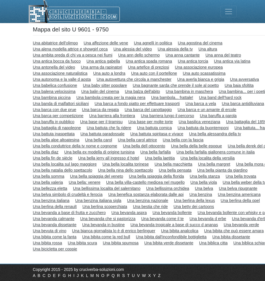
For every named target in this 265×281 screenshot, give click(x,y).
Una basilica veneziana (199, 121)
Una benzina (200, 194)
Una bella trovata (241, 176)
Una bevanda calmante (54, 218)
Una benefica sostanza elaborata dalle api (146, 194)
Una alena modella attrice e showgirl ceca (70, 49)
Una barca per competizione (58, 115)
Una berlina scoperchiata (104, 206)
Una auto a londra (109, 73)
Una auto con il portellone (154, 73)
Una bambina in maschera (189, 91)
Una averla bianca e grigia (200, 79)
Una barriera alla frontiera (112, 115)
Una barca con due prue (54, 109)
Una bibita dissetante (231, 237)
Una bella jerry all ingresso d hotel (108, 158)
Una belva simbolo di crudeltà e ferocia (68, 194)
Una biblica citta (213, 243)
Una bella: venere (85, 182)
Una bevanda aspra (129, 212)
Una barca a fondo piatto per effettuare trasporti (137, 103)
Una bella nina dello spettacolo (125, 170)
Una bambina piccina (52, 97)
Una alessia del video (133, 49)
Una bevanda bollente (172, 212)
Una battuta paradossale (102, 134)
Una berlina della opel (240, 200)
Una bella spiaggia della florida (156, 176)
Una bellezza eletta (50, 188)
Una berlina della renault (55, 206)
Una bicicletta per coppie (55, 249)
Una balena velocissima (54, 91)
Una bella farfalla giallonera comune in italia (216, 152)
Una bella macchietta (173, 164)
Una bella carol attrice (137, 140)
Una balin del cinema (100, 91)
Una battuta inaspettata (54, 134)
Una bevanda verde (241, 224)
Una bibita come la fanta (55, 237)
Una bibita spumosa (121, 243)
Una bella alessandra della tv (215, 134)
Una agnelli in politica (153, 43)
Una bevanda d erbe (208, 218)
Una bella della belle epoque (196, 146)
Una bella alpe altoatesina (56, 140)
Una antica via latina (232, 61)
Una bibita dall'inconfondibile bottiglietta (171, 237)
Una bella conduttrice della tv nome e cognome (75, 146)
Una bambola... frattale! (172, 97)
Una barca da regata (100, 109)
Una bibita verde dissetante (168, 243)
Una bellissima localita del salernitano (106, 188)
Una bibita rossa (47, 243)
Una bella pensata (175, 170)
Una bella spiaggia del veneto (96, 176)
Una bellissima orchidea (167, 188)
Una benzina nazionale (147, 200)
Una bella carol (98, 140)
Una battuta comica (154, 127)
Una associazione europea (199, 67)
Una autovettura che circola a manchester (134, 79)
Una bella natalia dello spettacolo (62, 170)
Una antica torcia (193, 61)
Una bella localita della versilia (208, 158)
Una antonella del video (54, 67)
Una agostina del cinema (200, 43)
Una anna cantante (183, 55)
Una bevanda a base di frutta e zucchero (69, 212)
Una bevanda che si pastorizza (107, 218)
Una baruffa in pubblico (54, 121)
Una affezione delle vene (106, 43)
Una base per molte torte (150, 121)
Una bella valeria (48, 182)
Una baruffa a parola (218, 115)
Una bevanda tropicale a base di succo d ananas (174, 224)
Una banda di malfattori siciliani (61, 103)
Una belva (204, 188)
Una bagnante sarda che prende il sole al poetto (176, 85)
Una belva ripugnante (238, 188)
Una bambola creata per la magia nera (110, 97)
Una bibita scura (82, 243)
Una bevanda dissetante (55, 224)
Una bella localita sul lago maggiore (65, 164)
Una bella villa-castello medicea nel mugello (145, 182)
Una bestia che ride (150, 206)
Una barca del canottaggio (148, 109)
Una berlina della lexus (194, 200)
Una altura (208, 49)
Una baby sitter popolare (105, 85)
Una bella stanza (205, 176)
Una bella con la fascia (183, 140)
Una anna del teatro (223, 55)
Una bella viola (203, 182)
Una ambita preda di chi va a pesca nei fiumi (72, 55)
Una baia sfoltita (239, 85)
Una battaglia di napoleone (57, 127)
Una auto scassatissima (204, 73)
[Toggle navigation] (228, 11)
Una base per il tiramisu (101, 121)
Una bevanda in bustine (103, 224)
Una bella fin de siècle (53, 158)
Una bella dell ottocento (144, 146)
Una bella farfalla (155, 152)
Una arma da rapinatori (101, 67)
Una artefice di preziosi (148, 67)
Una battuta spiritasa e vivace (157, 134)
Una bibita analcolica (179, 230)
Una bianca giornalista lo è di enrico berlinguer (113, 230)
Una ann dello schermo (139, 55)
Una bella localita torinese (125, 164)
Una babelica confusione (55, 85)
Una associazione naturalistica (60, 73)
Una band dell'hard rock (220, 97)
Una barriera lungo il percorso (167, 115)
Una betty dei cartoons (193, 206)
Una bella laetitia (160, 158)
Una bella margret (214, 164)
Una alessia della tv (175, 49)
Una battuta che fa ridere (109, 127)
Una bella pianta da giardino (222, 170)
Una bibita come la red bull (106, 237)
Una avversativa (244, 79)
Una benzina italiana (51, 200)
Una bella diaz (46, 152)
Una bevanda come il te (162, 218)
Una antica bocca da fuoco (57, 61)
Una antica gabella (103, 61)
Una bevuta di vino (49, 230)
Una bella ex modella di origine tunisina (99, 152)
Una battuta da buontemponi (203, 127)
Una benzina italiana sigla (98, 200)
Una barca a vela (201, 103)
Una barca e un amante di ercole (206, 109)
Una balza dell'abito (142, 91)
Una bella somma (48, 176)
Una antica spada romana (149, 61)
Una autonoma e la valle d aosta (62, 79)
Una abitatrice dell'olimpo (55, 43)
